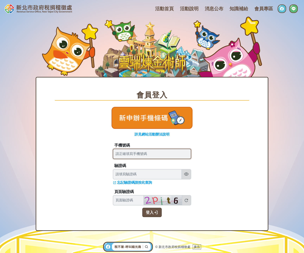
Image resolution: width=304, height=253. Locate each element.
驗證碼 (120, 165)
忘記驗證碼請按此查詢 (134, 182)
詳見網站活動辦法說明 (152, 134)
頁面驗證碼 (124, 192)
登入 (150, 212)
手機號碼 (122, 145)
